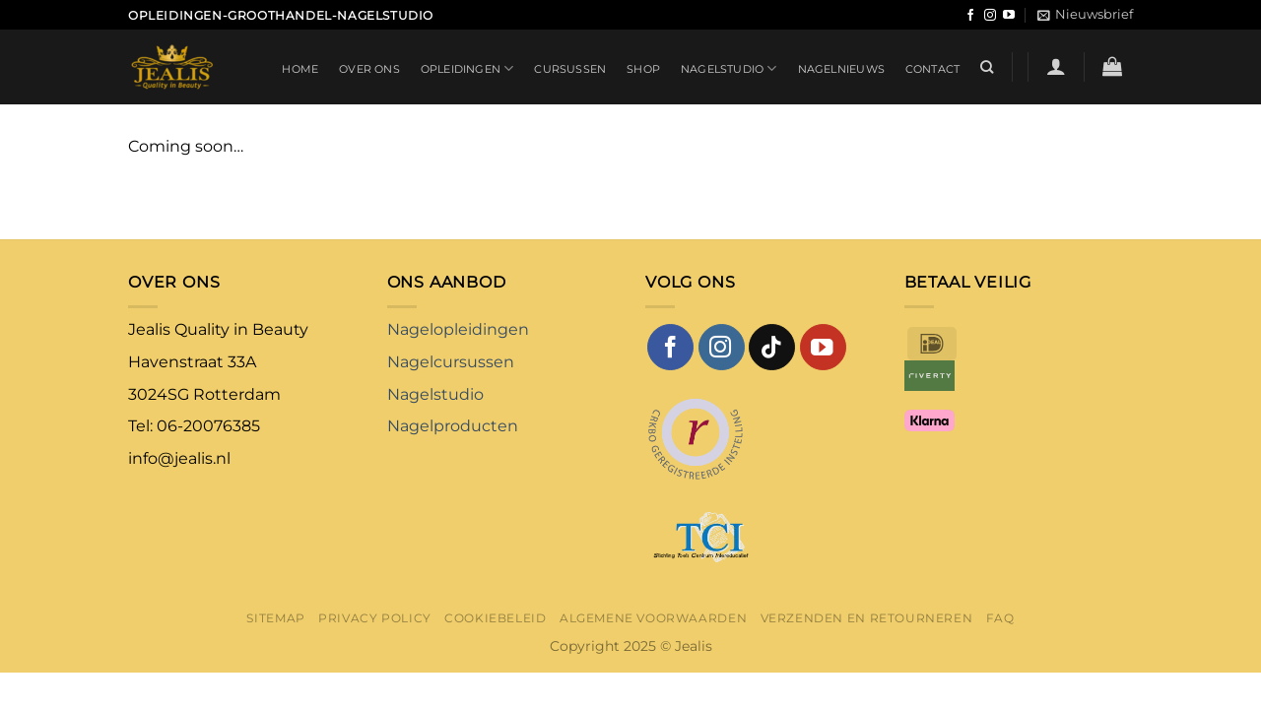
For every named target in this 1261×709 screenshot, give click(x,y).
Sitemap (275, 618)
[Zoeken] (987, 67)
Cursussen (570, 69)
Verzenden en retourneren (867, 618)
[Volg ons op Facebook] (970, 16)
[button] (1085, 15)
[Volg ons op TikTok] (772, 347)
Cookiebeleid (495, 618)
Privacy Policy (374, 618)
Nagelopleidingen (458, 329)
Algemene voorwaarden (653, 618)
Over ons (369, 69)
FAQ (1000, 618)
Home (300, 69)
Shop (643, 69)
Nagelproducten (452, 426)
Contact (933, 69)
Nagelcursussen (450, 362)
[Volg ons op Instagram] (990, 16)
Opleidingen (467, 68)
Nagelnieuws (841, 69)
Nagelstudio (729, 68)
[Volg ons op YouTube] (1009, 16)
